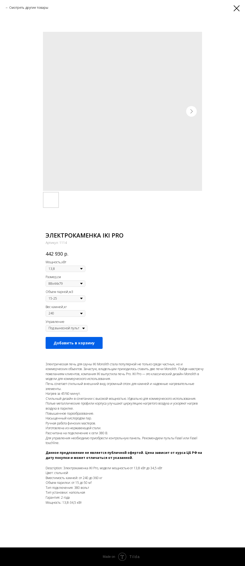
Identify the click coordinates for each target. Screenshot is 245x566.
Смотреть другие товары (28, 7)
